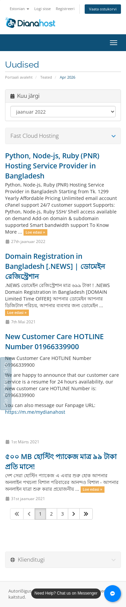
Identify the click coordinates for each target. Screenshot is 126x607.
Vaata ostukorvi (103, 8)
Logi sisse (42, 8)
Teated (46, 77)
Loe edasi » (35, 232)
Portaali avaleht (19, 77)
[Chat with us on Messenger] (112, 593)
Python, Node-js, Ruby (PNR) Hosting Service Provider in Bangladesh (52, 165)
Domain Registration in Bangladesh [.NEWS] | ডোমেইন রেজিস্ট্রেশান (55, 266)
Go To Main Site (5, 384)
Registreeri (65, 8)
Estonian (19, 8)
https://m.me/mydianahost (35, 412)
